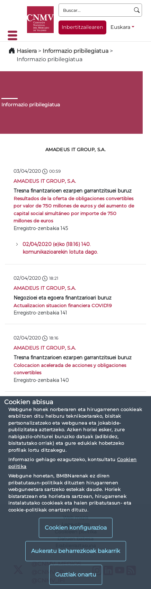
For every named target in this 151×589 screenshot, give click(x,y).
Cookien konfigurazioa (76, 527)
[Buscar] (137, 10)
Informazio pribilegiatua (75, 51)
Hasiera (27, 51)
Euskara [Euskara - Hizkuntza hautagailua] (120, 27)
